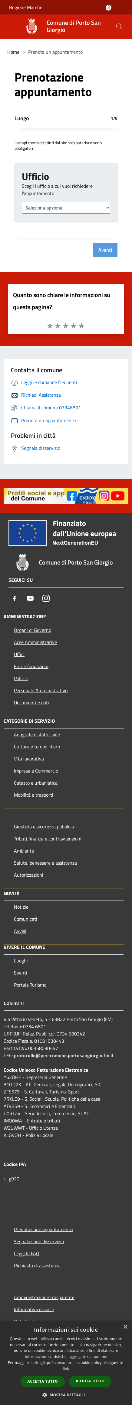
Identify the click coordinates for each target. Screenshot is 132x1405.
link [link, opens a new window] (66, 1368)
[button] (66, 1395)
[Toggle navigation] (6, 26)
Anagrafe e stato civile (37, 734)
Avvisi (20, 931)
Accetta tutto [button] (43, 1381)
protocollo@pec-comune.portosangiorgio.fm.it (64, 1055)
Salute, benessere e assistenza (45, 862)
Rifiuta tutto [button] (90, 1381)
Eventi (20, 972)
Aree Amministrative (35, 642)
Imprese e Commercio (36, 770)
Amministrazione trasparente (44, 1297)
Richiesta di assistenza (37, 1265)
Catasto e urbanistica (36, 782)
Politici (21, 678)
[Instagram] (46, 598)
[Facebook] (14, 598)
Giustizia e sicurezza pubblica (44, 826)
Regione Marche (25, 7)
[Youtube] (30, 598)
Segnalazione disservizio (39, 1241)
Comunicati (25, 919)
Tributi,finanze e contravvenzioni (47, 838)
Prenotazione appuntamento (43, 1229)
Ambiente (24, 850)
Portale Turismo (30, 984)
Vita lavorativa (29, 758)
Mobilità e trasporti (33, 795)
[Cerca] (119, 26)
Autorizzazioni (28, 875)
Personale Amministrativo (41, 690)
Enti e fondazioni (31, 666)
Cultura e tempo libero (37, 746)
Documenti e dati (31, 702)
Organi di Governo (32, 630)
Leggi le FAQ (26, 1253)
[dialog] (66, 1363)
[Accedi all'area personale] (108, 8)
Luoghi (21, 960)
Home (13, 52)
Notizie (21, 907)
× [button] (125, 1327)
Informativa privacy (34, 1309)
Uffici (19, 654)
